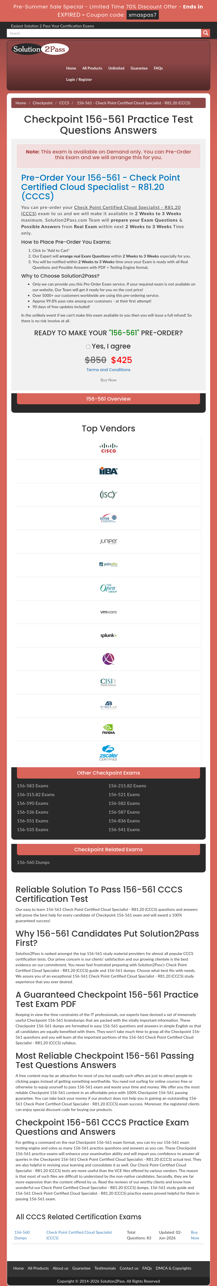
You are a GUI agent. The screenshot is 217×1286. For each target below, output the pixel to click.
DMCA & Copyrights (173, 1268)
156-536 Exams (32, 811)
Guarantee (139, 68)
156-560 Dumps (33, 862)
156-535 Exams (32, 829)
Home (71, 68)
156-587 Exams (124, 811)
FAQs (158, 68)
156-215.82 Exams (127, 785)
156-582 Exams (124, 803)
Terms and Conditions (108, 370)
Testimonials (105, 1268)
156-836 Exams (124, 820)
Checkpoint (43, 102)
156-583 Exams (32, 785)
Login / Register (79, 79)
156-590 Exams (32, 803)
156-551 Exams (32, 820)
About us (60, 1268)
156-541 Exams (124, 829)
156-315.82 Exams (36, 794)
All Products (92, 68)
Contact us (129, 1268)
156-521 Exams (124, 794)
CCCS (64, 102)
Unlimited (116, 68)
